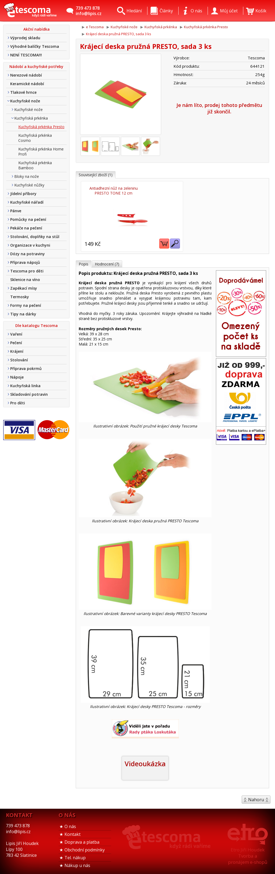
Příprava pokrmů (26, 368)
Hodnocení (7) (107, 261)
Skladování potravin (29, 394)
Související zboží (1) (96, 174)
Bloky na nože (26, 176)
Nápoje (17, 377)
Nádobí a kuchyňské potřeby (36, 66)
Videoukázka (145, 761)
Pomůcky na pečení (28, 219)
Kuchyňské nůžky (29, 185)
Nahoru (256, 798)
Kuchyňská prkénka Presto (41, 126)
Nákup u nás (77, 863)
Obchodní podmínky (84, 848)
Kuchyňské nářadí (27, 202)
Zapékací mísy (23, 288)
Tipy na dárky (23, 313)
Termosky (19, 296)
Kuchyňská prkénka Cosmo (35, 138)
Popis (83, 261)
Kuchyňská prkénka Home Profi (41, 151)
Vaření (16, 334)
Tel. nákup (75, 856)
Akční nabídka (36, 29)
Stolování (19, 359)
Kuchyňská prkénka (31, 118)
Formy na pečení (25, 305)
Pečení (16, 342)
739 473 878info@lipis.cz (89, 10)
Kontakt (72, 832)
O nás (70, 825)
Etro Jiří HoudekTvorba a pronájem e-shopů (247, 854)
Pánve (15, 210)
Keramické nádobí (27, 83)
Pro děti (17, 402)
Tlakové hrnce (23, 92)
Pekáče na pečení (26, 228)
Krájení (16, 351)
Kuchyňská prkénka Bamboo (35, 165)
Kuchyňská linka (25, 385)
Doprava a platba (81, 840)
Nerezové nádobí (26, 75)
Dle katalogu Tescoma (36, 325)
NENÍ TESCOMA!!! (26, 54)
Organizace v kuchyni (30, 245)
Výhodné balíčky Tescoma (34, 46)
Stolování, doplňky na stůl (34, 236)
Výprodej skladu (25, 37)
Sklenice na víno (25, 279)
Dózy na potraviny (27, 253)
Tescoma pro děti (27, 271)
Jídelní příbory (23, 193)
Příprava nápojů (25, 262)
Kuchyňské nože (25, 100)
